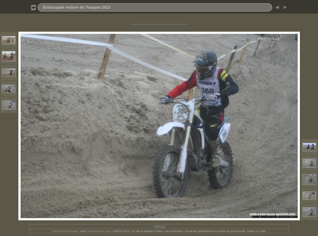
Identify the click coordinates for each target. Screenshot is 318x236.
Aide (262, 231)
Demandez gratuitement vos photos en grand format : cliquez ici (222, 231)
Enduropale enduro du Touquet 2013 (76, 7)
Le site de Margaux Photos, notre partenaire (157, 231)
